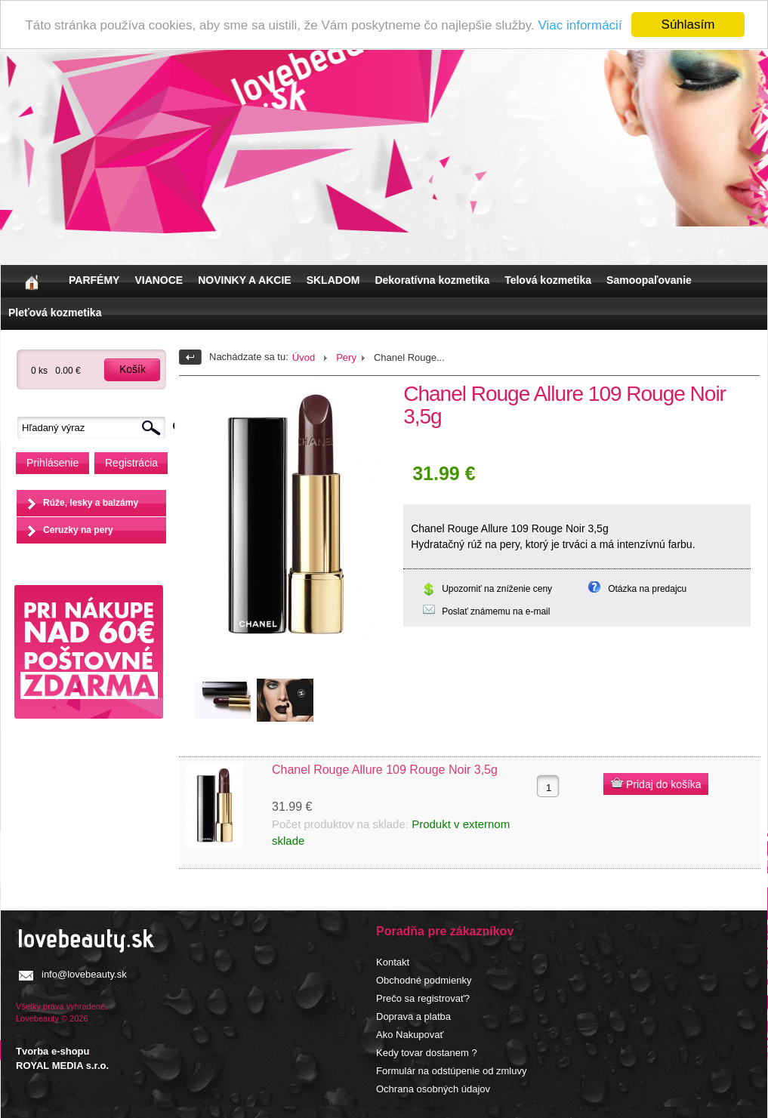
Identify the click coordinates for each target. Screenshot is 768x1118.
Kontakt (392, 962)
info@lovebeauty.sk (84, 974)
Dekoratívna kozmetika (432, 280)
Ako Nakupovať (409, 1034)
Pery (346, 357)
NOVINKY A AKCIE (244, 280)
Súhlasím (688, 24)
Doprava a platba (413, 1016)
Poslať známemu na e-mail (496, 611)
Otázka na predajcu (647, 589)
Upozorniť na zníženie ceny (497, 589)
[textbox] (95, 427)
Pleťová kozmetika (54, 312)
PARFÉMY (94, 280)
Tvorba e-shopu (53, 1051)
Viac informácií (579, 25)
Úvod (303, 357)
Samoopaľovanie (649, 280)
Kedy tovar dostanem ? (426, 1052)
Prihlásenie (52, 463)
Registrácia (131, 463)
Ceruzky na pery (78, 530)
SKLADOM (333, 280)
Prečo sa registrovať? (423, 998)
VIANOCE (158, 280)
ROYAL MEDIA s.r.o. (62, 1065)
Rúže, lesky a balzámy (90, 502)
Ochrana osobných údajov (433, 1089)
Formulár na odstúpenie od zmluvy (451, 1070)
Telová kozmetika (547, 280)
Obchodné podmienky (423, 980)
